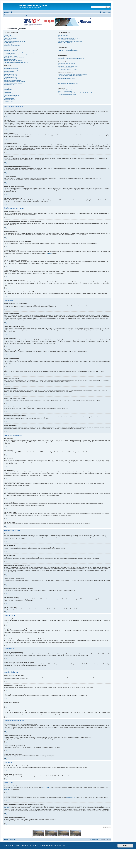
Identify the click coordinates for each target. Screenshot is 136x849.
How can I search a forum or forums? (66, 63)
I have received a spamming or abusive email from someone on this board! (75, 52)
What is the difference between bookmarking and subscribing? (72, 74)
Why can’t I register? (8, 36)
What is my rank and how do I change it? (13, 60)
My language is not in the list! (10, 56)
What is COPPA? (8, 35)
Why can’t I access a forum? (10, 75)
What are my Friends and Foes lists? (66, 57)
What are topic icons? (9, 101)
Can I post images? (8, 93)
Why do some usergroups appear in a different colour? (70, 41)
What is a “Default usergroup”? (65, 42)
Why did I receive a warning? (10, 78)
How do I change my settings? (10, 50)
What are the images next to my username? (14, 57)
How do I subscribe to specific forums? (67, 77)
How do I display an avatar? (10, 59)
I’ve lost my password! (9, 42)
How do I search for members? (65, 67)
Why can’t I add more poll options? (12, 72)
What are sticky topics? (9, 98)
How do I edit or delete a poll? (10, 74)
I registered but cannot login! (10, 38)
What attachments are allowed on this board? (68, 83)
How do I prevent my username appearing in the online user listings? (19, 52)
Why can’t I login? (8, 39)
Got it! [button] (125, 845)
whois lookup (7, 807)
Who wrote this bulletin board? (65, 89)
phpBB (50, 253)
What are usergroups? (63, 36)
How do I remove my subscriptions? (66, 78)
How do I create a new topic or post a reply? (14, 67)
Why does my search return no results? (67, 64)
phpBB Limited (45, 787)
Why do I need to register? (10, 34)
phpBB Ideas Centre (71, 797)
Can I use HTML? (8, 90)
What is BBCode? (8, 89)
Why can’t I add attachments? (10, 77)
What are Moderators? (63, 35)
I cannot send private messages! (65, 49)
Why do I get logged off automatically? (12, 44)
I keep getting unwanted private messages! (68, 50)
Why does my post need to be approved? (13, 83)
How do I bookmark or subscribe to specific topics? (70, 75)
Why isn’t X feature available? (65, 91)
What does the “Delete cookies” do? (12, 45)
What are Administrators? (64, 34)
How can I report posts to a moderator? (13, 80)
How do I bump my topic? (9, 84)
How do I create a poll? (9, 71)
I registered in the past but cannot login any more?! (15, 41)
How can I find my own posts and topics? (67, 69)
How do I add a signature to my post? (12, 70)
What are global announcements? (11, 95)
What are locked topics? (9, 99)
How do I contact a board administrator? (67, 94)
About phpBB (7, 789)
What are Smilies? (8, 92)
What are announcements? (10, 96)
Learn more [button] (61, 845)
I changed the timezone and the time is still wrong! (15, 54)
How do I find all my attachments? (66, 85)
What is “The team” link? (63, 44)
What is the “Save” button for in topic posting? (14, 81)
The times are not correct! (9, 53)
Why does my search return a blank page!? (68, 66)
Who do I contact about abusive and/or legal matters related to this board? (75, 92)
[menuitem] (13, 12)
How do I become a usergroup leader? (67, 39)
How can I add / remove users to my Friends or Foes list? (71, 58)
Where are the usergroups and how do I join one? (69, 38)
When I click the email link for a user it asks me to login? (16, 62)
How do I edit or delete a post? (11, 68)
